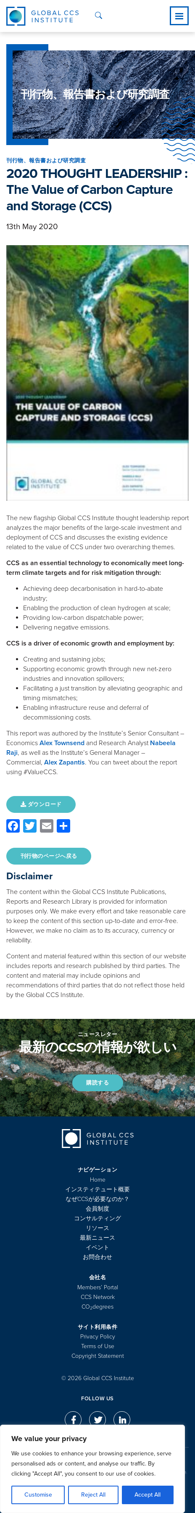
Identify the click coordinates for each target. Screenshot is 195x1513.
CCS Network (98, 1297)
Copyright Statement (97, 1356)
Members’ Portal (97, 1287)
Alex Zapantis (64, 762)
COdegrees (97, 1306)
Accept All (147, 1494)
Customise (38, 1494)
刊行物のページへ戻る (49, 856)
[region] (92, 1469)
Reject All (93, 1494)
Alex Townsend (62, 743)
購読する (97, 1082)
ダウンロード (41, 804)
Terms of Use (97, 1346)
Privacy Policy (97, 1336)
